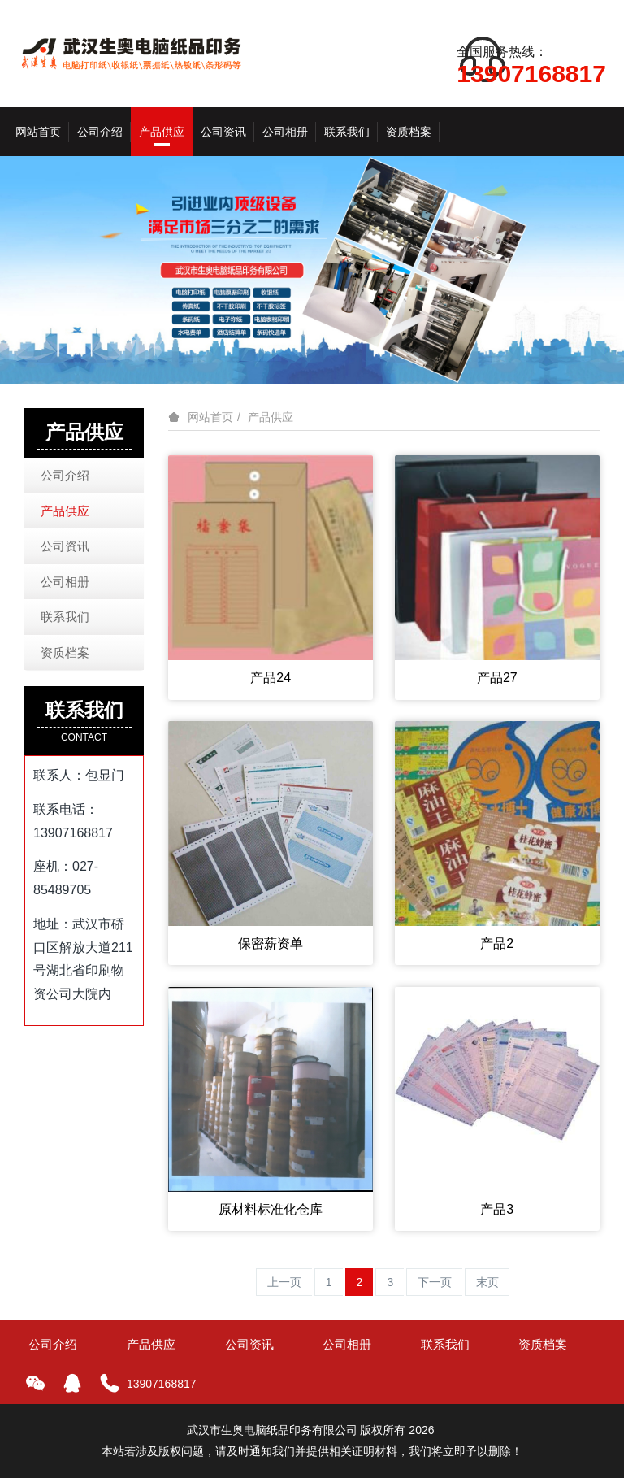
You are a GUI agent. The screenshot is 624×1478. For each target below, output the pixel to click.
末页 (487, 1282)
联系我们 (65, 617)
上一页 (284, 1282)
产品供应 (270, 417)
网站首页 (38, 131)
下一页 (435, 1282)
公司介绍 (65, 475)
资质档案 (65, 652)
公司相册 (65, 582)
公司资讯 (65, 546)
